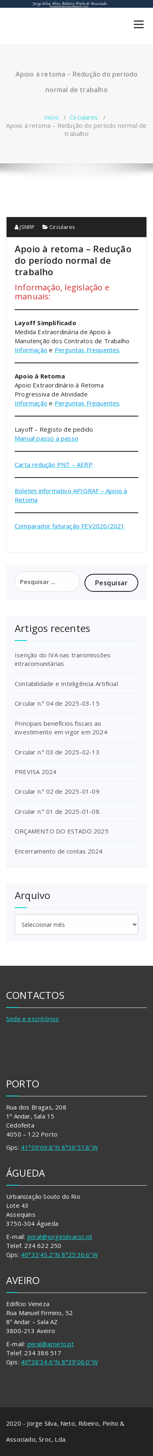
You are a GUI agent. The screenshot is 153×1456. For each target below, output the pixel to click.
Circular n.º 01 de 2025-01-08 (57, 811)
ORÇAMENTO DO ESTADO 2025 (62, 831)
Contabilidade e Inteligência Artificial (66, 683)
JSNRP (25, 227)
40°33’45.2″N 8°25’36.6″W (59, 1254)
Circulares (84, 117)
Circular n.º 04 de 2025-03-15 (57, 703)
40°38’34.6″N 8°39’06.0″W (59, 1362)
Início (51, 117)
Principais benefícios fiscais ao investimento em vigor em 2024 (61, 727)
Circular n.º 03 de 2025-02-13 (57, 752)
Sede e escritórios (32, 1018)
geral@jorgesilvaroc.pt (59, 1236)
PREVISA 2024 (35, 772)
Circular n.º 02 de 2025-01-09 (57, 791)
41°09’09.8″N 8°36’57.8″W (59, 1147)
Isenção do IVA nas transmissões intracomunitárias (63, 659)
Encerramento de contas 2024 (58, 851)
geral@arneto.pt (50, 1344)
